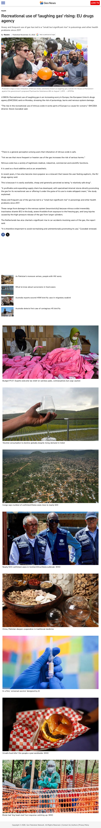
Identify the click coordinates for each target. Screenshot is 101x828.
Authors (75, 825)
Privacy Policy (84, 825)
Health (3, 11)
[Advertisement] (50, 130)
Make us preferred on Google (45, 35)
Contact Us (66, 825)
